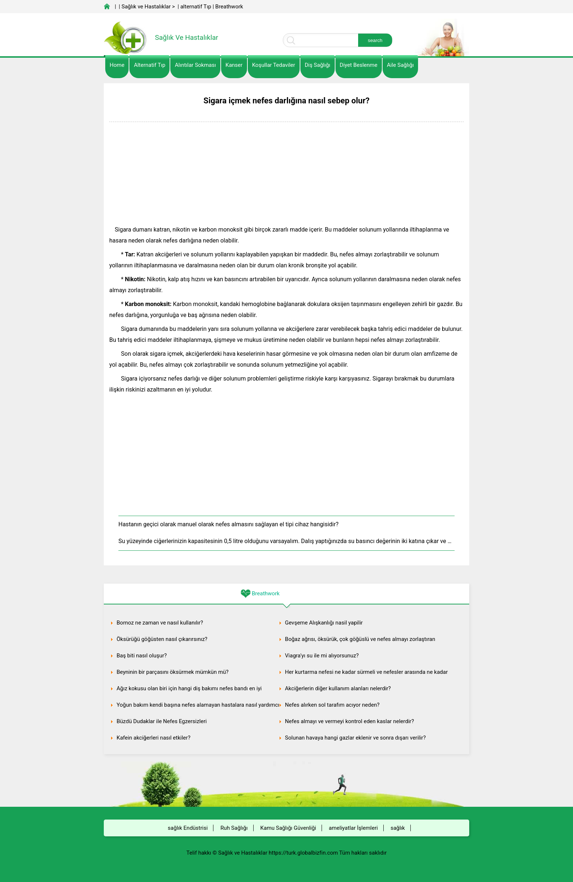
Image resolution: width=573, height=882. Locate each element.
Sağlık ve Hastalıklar (146, 6)
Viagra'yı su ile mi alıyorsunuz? (322, 655)
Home (117, 65)
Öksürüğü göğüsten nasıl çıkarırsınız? (162, 639)
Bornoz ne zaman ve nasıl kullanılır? (160, 622)
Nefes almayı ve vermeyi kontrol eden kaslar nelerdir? (349, 721)
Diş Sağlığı (317, 65)
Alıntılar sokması (195, 65)
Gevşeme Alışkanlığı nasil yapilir (324, 622)
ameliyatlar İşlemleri (353, 828)
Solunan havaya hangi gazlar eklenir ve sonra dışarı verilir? (355, 737)
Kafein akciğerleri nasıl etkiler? (153, 737)
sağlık (398, 828)
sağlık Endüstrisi (188, 828)
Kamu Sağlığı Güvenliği (288, 828)
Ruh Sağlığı (233, 828)
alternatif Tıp (195, 6)
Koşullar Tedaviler (273, 65)
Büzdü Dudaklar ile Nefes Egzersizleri (162, 721)
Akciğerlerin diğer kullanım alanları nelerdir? (338, 688)
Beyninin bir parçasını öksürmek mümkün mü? (172, 672)
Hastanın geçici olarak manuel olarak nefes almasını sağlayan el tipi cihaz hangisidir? (228, 524)
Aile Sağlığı (400, 65)
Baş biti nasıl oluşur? (142, 655)
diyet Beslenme (358, 65)
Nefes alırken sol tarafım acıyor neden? (332, 705)
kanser (234, 65)
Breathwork (229, 6)
